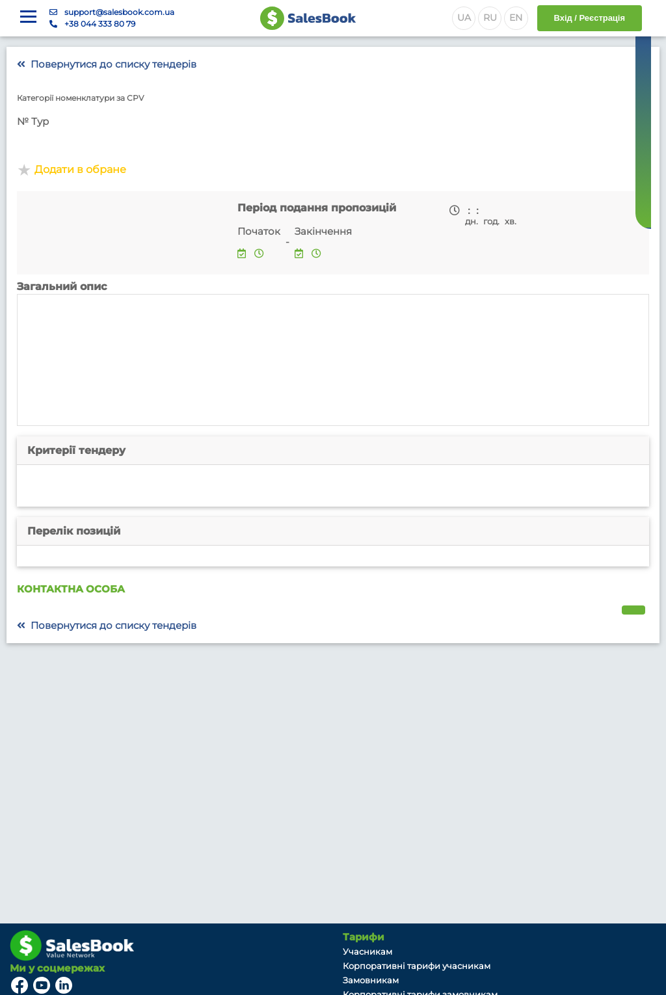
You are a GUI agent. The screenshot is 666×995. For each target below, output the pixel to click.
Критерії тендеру (76, 450)
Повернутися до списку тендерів (106, 64)
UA (464, 17)
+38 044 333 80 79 (99, 24)
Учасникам (367, 951)
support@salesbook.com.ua (119, 12)
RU (490, 17)
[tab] (333, 450)
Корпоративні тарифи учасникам (416, 966)
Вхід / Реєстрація (589, 18)
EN (515, 17)
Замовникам (371, 980)
